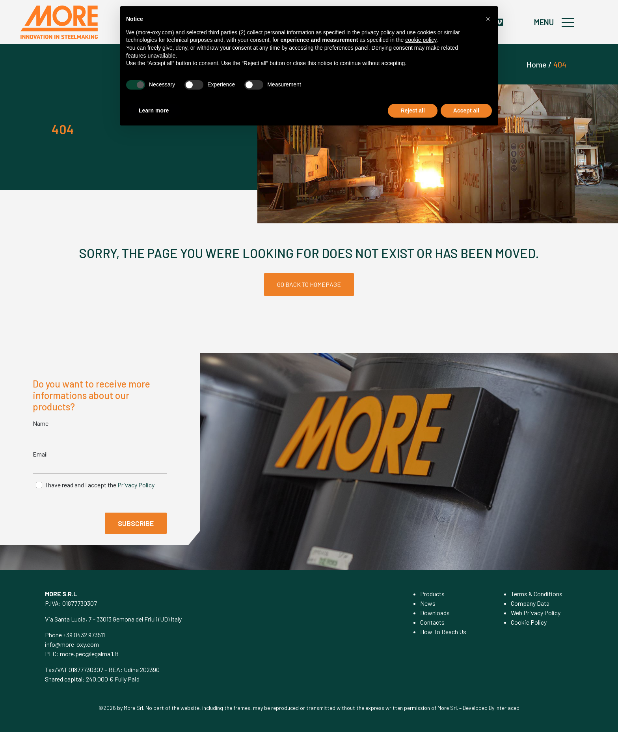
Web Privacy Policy (535, 612)
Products (432, 593)
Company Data (530, 603)
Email (40, 454)
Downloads (435, 612)
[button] (488, 19)
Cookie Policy (529, 622)
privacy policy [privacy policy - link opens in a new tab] (378, 32)
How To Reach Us (443, 631)
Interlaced (507, 707)
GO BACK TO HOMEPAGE (309, 284)
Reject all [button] (412, 110)
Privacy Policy (135, 485)
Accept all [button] (466, 110)
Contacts (432, 622)
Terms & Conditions (536, 593)
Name (40, 423)
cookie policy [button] (420, 40)
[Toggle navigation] (568, 22)
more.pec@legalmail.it (89, 653)
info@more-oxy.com (72, 644)
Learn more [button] (154, 110)
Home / (539, 64)
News (428, 603)
